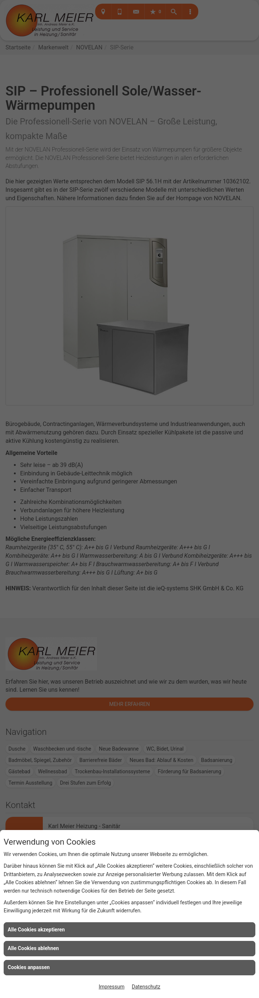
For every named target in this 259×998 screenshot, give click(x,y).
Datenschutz (146, 987)
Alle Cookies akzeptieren (36, 929)
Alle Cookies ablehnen (33, 948)
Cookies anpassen (29, 967)
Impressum (111, 987)
